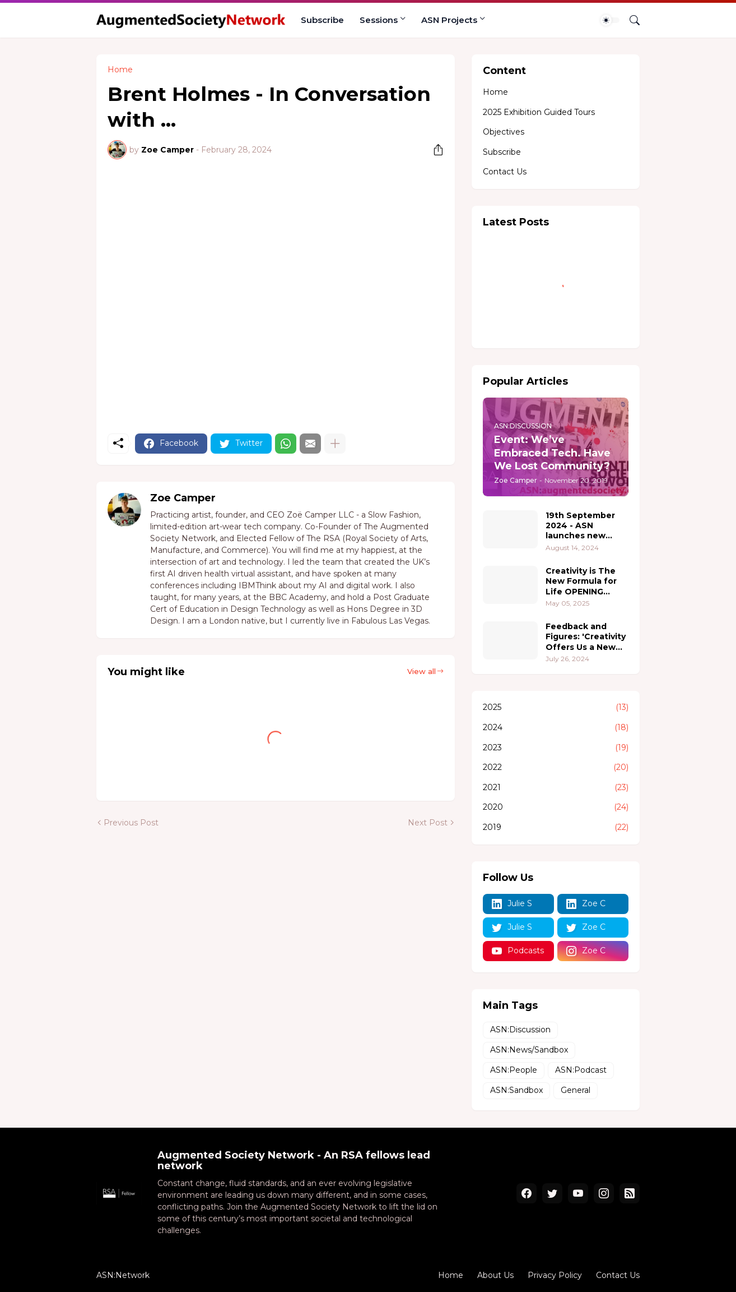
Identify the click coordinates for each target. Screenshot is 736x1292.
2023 (555, 748)
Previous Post (131, 823)
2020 (555, 807)
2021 (555, 787)
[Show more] (335, 443)
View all (421, 671)
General (575, 1090)
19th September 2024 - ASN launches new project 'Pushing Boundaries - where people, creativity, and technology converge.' (581, 525)
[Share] (434, 149)
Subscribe (322, 20)
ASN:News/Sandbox (529, 1050)
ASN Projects (449, 20)
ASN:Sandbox (516, 1090)
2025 (555, 707)
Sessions (379, 20)
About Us (495, 1275)
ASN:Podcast (581, 1070)
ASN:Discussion (520, 1030)
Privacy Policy (555, 1275)
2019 (555, 827)
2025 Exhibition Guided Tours (539, 112)
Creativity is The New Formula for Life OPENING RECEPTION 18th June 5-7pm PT (581, 581)
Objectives (503, 132)
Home (120, 69)
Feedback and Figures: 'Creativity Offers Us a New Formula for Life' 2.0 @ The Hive (586, 636)
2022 (555, 767)
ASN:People (513, 1070)
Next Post (428, 823)
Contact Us (505, 172)
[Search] (630, 20)
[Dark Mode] (609, 20)
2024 (555, 727)
